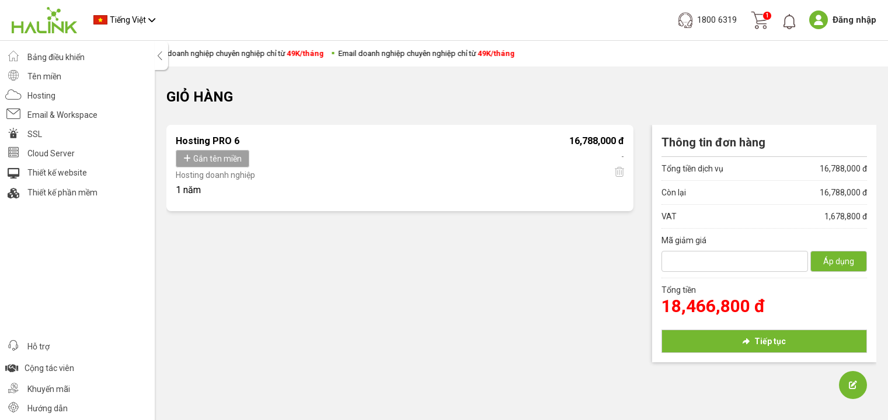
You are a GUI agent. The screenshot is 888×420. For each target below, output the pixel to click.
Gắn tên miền (212, 158)
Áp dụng (838, 261)
